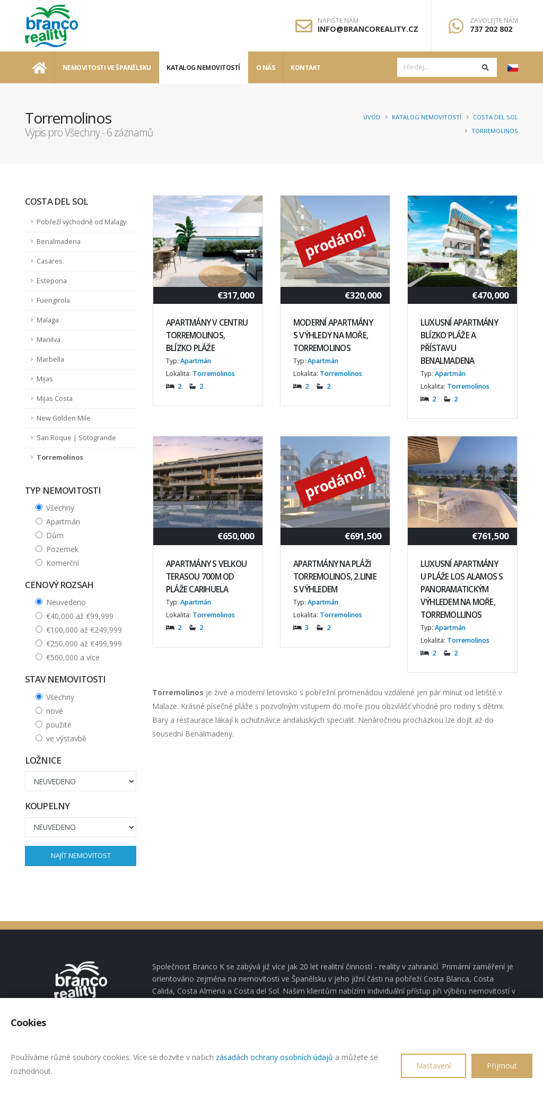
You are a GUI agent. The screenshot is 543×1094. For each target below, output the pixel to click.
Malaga (48, 320)
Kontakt (306, 67)
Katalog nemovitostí (203, 67)
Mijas (45, 378)
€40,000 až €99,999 (79, 616)
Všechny (60, 508)
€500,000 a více (73, 657)
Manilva (48, 339)
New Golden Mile (64, 418)
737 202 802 (491, 29)
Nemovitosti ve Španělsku (107, 67)
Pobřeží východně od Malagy (81, 221)
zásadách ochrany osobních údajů (274, 1057)
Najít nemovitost (81, 855)
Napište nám (338, 20)
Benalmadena (59, 241)
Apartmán (63, 522)
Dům (55, 535)
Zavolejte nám (494, 20)
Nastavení (433, 1066)
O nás (265, 67)
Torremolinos (494, 131)
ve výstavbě (66, 738)
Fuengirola (53, 300)
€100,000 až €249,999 (84, 630)
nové (54, 711)
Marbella (50, 359)
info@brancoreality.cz (368, 29)
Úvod (371, 117)
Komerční (62, 563)
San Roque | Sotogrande (76, 437)
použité (59, 725)
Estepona (52, 280)
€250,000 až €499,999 (84, 643)
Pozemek (62, 549)
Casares (50, 261)
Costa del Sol (495, 117)
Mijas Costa (55, 398)
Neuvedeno (66, 602)
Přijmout (502, 1066)
